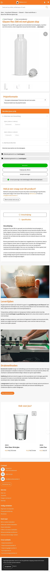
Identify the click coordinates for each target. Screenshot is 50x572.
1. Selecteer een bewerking (11, 116)
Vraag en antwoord (6, 498)
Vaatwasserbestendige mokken (9, 535)
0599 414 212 (32, 193)
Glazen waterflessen (30, 12)
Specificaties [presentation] (26, 219)
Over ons (3, 493)
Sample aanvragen (25, 174)
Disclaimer (4, 514)
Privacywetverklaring (6, 511)
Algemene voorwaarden (7, 508)
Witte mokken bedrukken (8, 522)
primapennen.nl (6, 550)
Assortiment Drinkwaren (11, 12)
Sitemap (3, 500)
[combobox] (25, 7)
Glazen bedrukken (6, 527)
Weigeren (15, 566)
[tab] (25, 215)
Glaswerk (21, 12)
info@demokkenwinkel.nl (10, 195)
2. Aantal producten (9, 143)
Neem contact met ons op (12, 199)
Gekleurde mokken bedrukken (9, 524)
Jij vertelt (3, 495)
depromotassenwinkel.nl (8, 545)
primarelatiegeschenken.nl (9, 553)
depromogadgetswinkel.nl (9, 548)
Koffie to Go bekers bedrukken (9, 529)
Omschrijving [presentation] (26, 215)
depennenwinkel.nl (7, 543)
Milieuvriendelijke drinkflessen (9, 532)
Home (2, 12)
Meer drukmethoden (7, 393)
